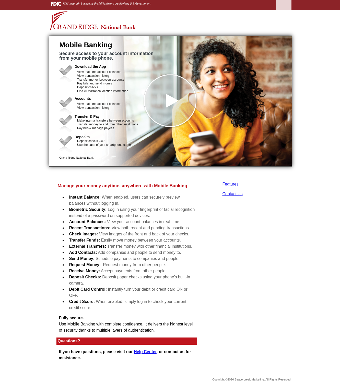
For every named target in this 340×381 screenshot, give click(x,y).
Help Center (145, 352)
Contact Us (232, 194)
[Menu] (283, 10)
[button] (170, 101)
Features (230, 184)
